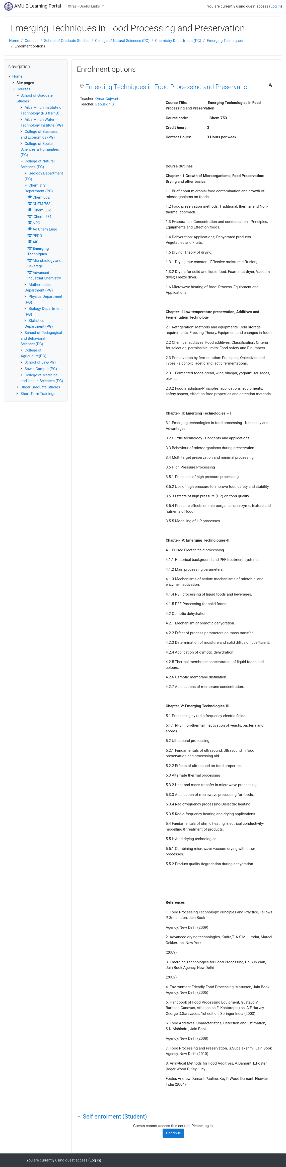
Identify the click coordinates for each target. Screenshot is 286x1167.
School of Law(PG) (40, 362)
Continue (173, 1133)
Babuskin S (104, 104)
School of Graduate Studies (67, 40)
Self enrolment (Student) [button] (115, 1116)
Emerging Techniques (225, 40)
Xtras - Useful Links (84, 6)
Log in (275, 6)
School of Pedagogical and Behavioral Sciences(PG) (41, 338)
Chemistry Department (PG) (178, 40)
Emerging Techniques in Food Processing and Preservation (168, 87)
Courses (31, 40)
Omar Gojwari (106, 98)
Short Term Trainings (38, 393)
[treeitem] (35, 76)
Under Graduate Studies (40, 387)
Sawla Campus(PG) (41, 369)
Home (14, 40)
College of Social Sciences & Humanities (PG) (40, 149)
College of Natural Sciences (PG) (122, 40)
